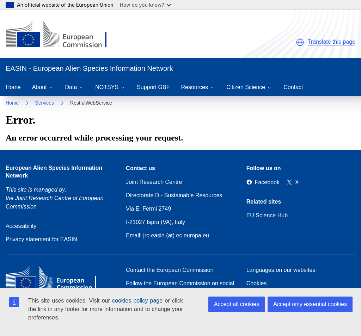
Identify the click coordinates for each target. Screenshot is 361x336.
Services (44, 103)
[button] (300, 42)
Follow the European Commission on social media (180, 287)
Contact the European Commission (169, 270)
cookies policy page (137, 301)
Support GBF (153, 87)
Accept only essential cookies (310, 304)
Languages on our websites (281, 270)
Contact (293, 87)
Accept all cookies (236, 304)
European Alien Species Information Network (54, 172)
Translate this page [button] (331, 42)
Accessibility (21, 226)
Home (13, 87)
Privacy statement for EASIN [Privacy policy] (41, 239)
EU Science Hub (267, 215)
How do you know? (145, 5)
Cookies (256, 283)
